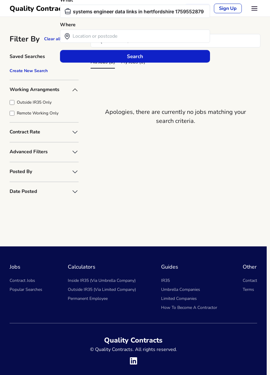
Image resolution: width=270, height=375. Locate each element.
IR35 (165, 280)
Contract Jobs (22, 280)
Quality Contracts (39, 8)
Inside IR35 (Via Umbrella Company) (102, 280)
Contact (250, 280)
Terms (248, 289)
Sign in (197, 8)
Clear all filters (58, 39)
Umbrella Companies (180, 289)
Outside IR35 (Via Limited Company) (102, 289)
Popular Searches (26, 289)
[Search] (175, 40)
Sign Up (228, 8)
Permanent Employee (88, 298)
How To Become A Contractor (189, 307)
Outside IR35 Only (34, 102)
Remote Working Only (37, 113)
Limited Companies (179, 298)
